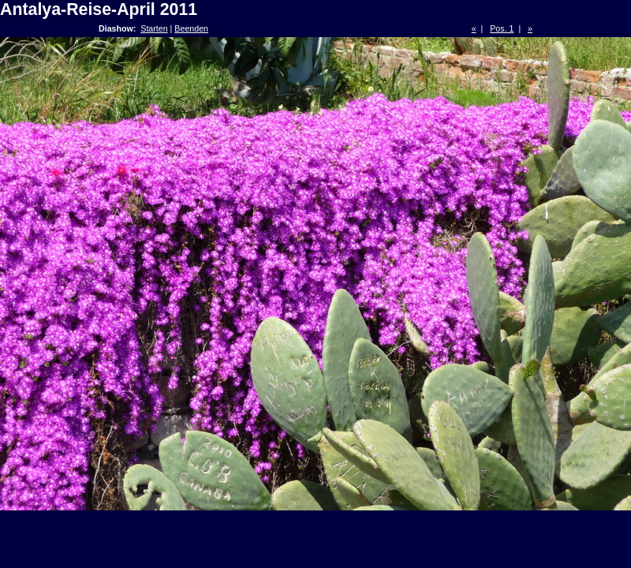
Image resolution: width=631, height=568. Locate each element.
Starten (153, 28)
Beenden (191, 28)
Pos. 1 (501, 28)
